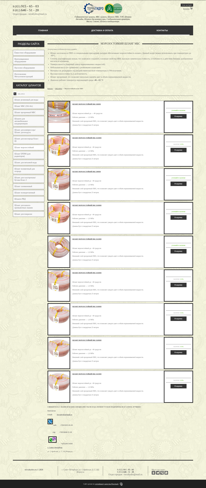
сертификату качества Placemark (106, 484)
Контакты (162, 30)
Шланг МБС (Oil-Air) (23, 106)
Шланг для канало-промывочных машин (23, 206)
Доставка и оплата (102, 30)
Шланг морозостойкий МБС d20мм (86, 340)
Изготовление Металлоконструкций (23, 75)
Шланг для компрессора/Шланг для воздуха (24, 131)
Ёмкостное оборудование (25, 53)
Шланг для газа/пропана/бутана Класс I (25, 179)
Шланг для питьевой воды (25, 162)
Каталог (50, 88)
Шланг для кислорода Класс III (26, 140)
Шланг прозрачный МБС (25, 112)
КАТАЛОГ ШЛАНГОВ (28, 85)
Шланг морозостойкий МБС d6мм (86, 104)
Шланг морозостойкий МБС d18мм (86, 306)
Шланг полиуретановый (24, 193)
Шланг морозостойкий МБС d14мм (86, 138)
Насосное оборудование (24, 68)
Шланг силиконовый (23, 186)
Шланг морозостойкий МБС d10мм (86, 205)
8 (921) (26, 6)
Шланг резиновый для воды (26, 100)
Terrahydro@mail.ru (64, 415)
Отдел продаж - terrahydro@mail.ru (30, 14)
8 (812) (26, 10)
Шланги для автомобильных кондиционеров (21, 121)
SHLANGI (19, 93)
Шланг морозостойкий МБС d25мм (86, 374)
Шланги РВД (20, 199)
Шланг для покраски (23, 214)
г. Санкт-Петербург (55, 448)
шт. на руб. (187, 5)
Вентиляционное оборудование (21, 60)
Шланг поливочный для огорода (24, 170)
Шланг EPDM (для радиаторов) (22, 155)
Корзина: (186, 9)
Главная (43, 30)
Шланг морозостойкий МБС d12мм (86, 239)
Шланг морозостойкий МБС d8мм (86, 171)
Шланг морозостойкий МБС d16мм (86, 273)
